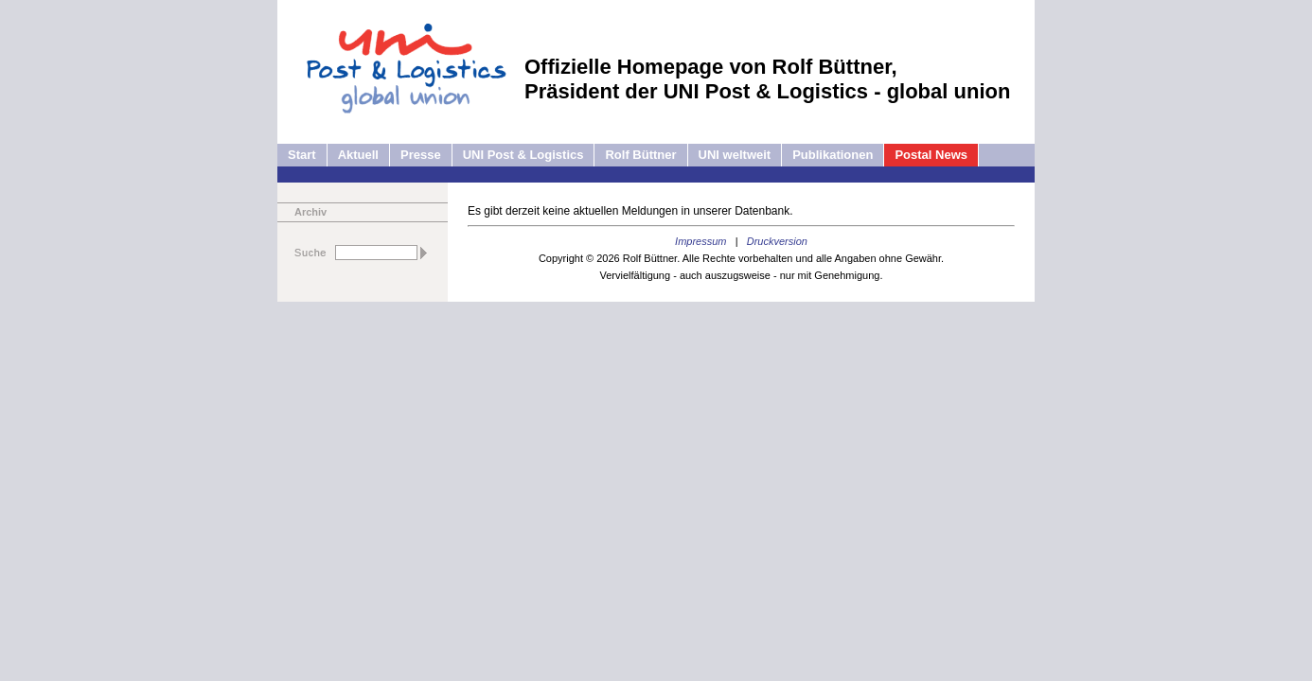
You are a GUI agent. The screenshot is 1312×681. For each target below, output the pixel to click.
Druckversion (777, 241)
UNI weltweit (735, 155)
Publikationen (832, 155)
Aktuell (358, 155)
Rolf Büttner (640, 155)
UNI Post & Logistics (523, 155)
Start (302, 155)
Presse (420, 155)
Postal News (931, 155)
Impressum (700, 241)
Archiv (310, 212)
